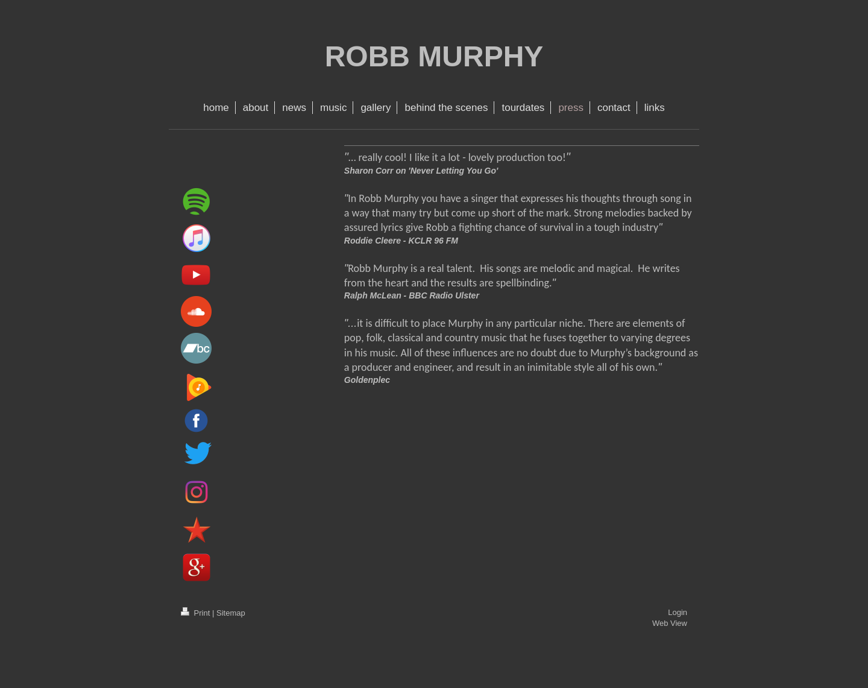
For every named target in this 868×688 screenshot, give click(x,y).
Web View (669, 623)
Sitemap (230, 612)
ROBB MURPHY (434, 56)
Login (677, 612)
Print (196, 612)
